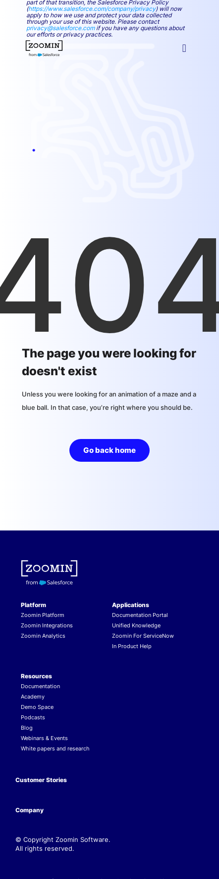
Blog (27, 727)
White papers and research (55, 748)
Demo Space (37, 706)
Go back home (109, 450)
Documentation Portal (140, 615)
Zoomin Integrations (47, 625)
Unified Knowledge (136, 625)
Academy (33, 696)
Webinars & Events (44, 738)
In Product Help (132, 646)
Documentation (40, 686)
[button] (184, 48)
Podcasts (33, 717)
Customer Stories (41, 780)
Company (29, 810)
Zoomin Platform (42, 615)
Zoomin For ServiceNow (143, 635)
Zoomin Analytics (43, 635)
